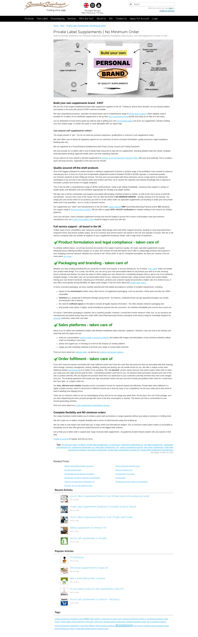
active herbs (98, 622)
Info (111, 18)
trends (72, 629)
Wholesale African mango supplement (131, 481)
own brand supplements (97, 450)
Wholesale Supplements (92, 36)
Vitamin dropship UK (124, 470)
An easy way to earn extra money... (79, 485)
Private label (120, 478)
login (171, 8)
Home (56, 26)
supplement (105, 619)
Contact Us (121, 18)
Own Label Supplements (143, 36)
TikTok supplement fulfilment (105, 626)
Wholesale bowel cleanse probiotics (79, 474)
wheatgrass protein (76, 619)
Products (29, 18)
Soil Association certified (81, 210)
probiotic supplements (62, 619)
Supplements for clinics (125, 474)
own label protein (116, 619)
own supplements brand (118, 116)
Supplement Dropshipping (111, 36)
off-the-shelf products (137, 114)
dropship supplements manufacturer (67, 626)
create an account (166, 11)
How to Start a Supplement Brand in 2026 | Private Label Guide (101, 517)
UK (117, 447)
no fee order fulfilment (87, 626)
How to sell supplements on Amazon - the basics (95, 599)
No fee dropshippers (72, 470)
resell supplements (78, 622)
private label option (138, 283)
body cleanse (138, 626)
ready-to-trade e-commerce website (94, 338)
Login (155, 18)
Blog (62, 26)
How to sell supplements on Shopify (88, 538)
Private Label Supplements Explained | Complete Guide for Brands (103, 506)
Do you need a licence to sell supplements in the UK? (97, 589)
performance (89, 622)
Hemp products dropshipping (127, 466)
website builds (81, 352)
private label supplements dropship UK (124, 450)
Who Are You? (86, 18)
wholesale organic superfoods (153, 626)
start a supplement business (156, 622)
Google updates (65, 622)
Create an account (61, 439)
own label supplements (153, 445)
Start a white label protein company (79, 466)
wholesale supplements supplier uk (134, 619)
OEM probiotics (95, 619)
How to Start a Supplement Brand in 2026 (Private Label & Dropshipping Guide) (109, 496)
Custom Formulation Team (83, 219)
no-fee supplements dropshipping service (92, 405)
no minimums (114, 445)
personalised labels (125, 121)
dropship (57, 318)
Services (72, 18)
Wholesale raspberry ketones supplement (82, 478)
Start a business (127, 36)
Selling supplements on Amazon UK (88, 527)
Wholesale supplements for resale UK (89, 568)
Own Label (42, 18)
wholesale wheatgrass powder (136, 622)
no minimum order (69, 445)
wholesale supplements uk (132, 445)
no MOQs (82, 445)
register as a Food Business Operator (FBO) (120, 158)
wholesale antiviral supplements (114, 622)
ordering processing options (111, 352)
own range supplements (153, 447)
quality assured (114, 207)
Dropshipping (58, 18)
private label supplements (97, 445)
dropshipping (74, 370)
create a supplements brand (131, 447)
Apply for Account (139, 18)
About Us (101, 18)
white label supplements (105, 447)
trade (86, 618)
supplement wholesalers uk (83, 447)
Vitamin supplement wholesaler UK (79, 481)
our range (67, 256)
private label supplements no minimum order (91, 629)
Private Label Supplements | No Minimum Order (86, 26)
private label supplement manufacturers (157, 450)
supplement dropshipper (155, 619)
